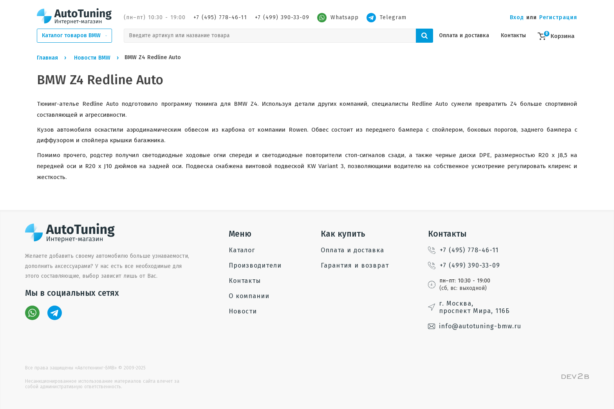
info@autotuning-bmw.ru (474, 326)
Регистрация (558, 17)
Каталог (242, 250)
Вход (517, 17)
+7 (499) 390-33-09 (282, 17)
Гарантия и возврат (355, 265)
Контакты (513, 35)
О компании (249, 296)
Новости (243, 311)
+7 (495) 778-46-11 (220, 17)
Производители (255, 265)
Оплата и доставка (464, 35)
